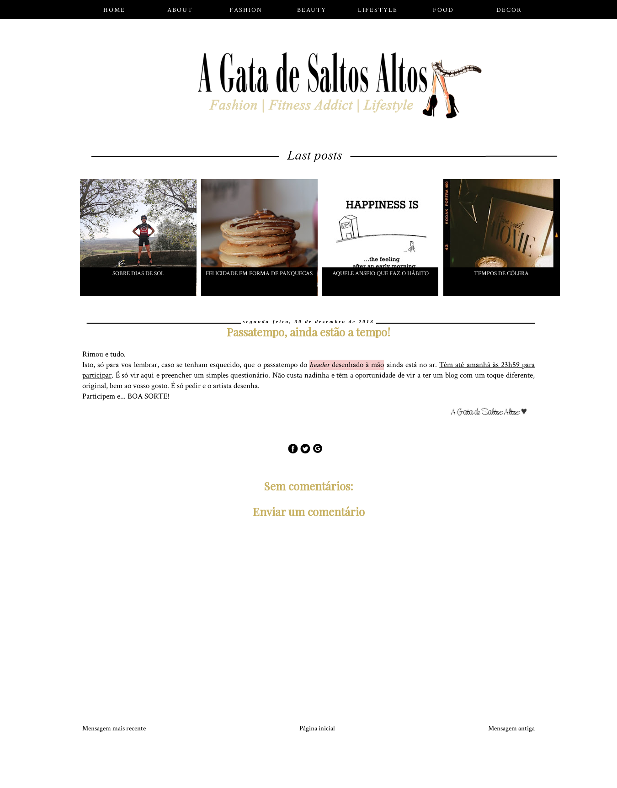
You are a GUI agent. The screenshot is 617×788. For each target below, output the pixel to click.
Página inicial (317, 728)
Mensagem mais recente (114, 728)
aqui (147, 375)
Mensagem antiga (511, 728)
